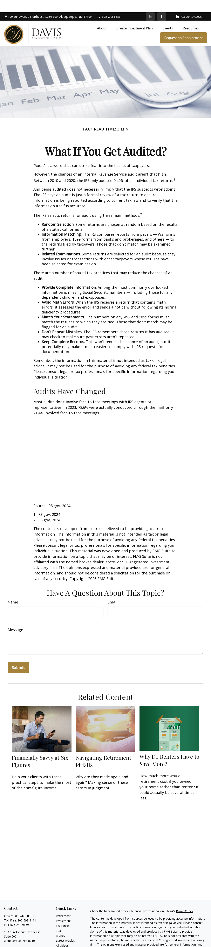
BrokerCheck (184, 899)
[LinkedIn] (150, 4)
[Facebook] (161, 4)
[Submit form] (18, 655)
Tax (58, 918)
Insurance (62, 913)
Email (112, 589)
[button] (101, 15)
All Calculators (65, 938)
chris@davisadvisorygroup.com (24, 936)
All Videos (62, 933)
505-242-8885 (109, 4)
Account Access (189, 4)
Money (60, 923)
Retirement (63, 903)
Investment (63, 908)
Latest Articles (65, 928)
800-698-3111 (27, 908)
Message (15, 617)
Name (13, 589)
